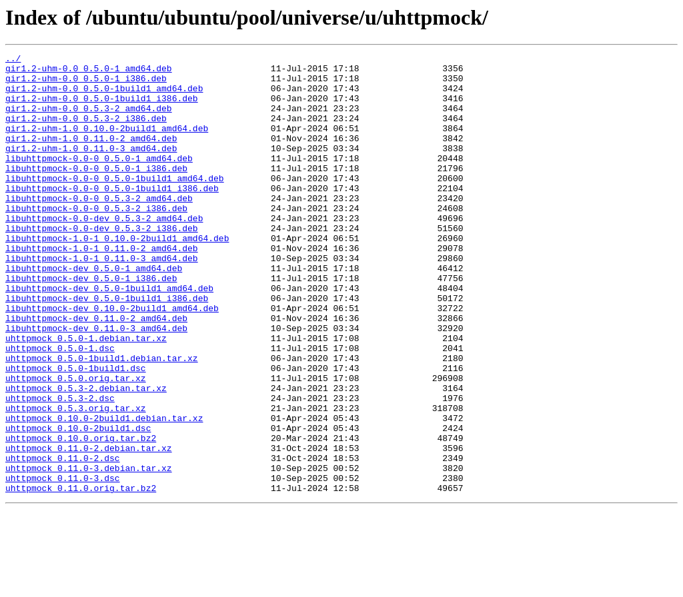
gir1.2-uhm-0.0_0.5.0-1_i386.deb (86, 84)
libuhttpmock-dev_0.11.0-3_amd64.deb (96, 384)
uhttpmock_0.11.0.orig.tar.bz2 (80, 576)
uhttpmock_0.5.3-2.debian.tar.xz (86, 456)
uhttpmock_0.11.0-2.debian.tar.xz (88, 528)
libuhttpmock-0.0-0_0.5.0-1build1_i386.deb (112, 216)
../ (13, 60)
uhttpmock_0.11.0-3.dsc (62, 564)
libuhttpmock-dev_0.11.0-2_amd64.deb (96, 372)
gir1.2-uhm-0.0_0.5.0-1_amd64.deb (88, 72)
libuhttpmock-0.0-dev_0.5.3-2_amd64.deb (104, 252)
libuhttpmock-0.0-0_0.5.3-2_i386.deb (96, 240)
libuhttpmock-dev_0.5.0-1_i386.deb (91, 324)
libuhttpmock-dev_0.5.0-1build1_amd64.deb (109, 336)
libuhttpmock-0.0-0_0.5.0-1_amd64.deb (99, 180)
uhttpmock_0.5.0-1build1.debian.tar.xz (101, 420)
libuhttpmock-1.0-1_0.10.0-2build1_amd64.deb (117, 276)
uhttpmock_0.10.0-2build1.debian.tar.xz (104, 492)
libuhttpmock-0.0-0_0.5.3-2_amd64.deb (99, 228)
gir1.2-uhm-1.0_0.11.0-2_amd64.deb (91, 156)
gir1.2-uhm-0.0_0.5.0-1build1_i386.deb (101, 108)
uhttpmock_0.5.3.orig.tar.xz (75, 480)
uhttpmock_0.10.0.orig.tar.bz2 (80, 516)
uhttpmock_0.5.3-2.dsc (60, 468)
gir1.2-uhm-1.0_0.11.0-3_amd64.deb (91, 168)
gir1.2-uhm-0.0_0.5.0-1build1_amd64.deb (104, 96)
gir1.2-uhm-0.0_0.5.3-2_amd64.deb (88, 120)
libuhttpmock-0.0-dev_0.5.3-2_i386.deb (101, 264)
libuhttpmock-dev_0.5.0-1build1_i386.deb (106, 348)
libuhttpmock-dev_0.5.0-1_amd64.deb (93, 312)
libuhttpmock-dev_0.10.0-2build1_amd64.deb (112, 360)
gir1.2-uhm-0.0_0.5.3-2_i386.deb (86, 132)
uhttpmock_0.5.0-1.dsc (60, 408)
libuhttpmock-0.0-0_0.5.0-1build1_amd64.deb (114, 204)
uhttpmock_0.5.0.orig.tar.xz (75, 444)
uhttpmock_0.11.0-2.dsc (62, 540)
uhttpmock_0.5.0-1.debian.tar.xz (86, 396)
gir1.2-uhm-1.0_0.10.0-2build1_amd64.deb (106, 144)
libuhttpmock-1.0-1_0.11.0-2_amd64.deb (101, 288)
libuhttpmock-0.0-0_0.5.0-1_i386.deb (96, 192)
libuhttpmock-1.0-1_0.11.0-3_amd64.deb (101, 300)
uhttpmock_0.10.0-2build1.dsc (78, 504)
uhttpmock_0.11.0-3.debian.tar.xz (88, 552)
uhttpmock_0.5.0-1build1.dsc (75, 432)
